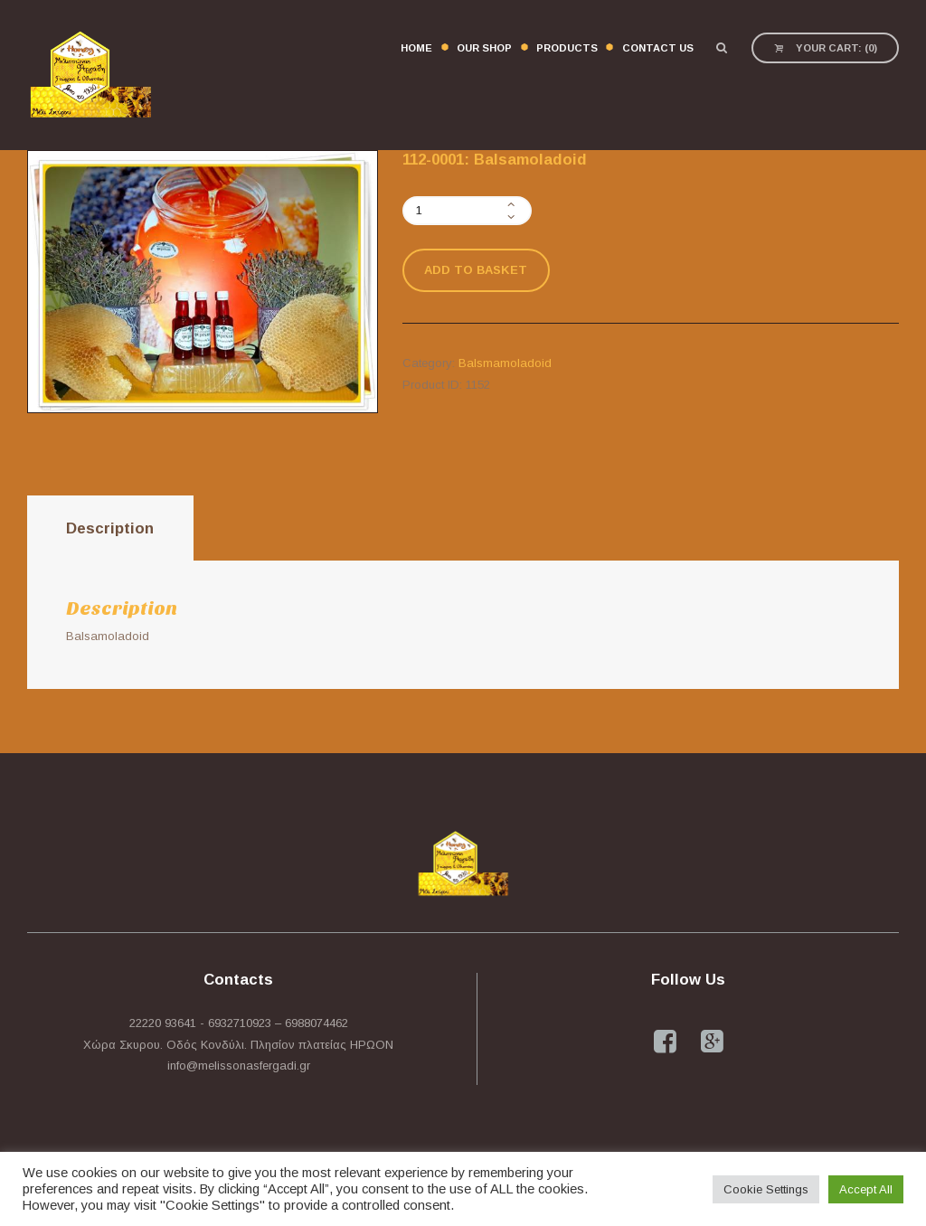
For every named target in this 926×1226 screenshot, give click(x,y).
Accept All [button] (866, 1189)
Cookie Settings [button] (765, 1189)
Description (110, 528)
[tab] (110, 528)
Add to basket (475, 270)
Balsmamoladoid (505, 363)
